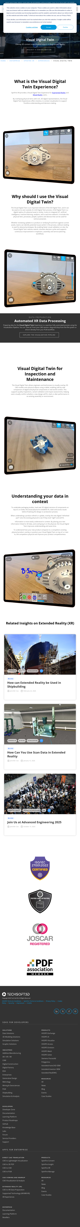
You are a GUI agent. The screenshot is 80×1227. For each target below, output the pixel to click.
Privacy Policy (50, 1001)
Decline (65, 27)
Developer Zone (8, 1109)
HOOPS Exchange (48, 1033)
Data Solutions (8, 1033)
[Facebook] (69, 1011)
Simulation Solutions (10, 1040)
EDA (4, 1071)
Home (3, 61)
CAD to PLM (7, 1171)
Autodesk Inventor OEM (50, 1069)
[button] (39, 49)
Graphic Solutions (9, 1044)
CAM (4, 1060)
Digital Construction (10, 1064)
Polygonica (45, 1062)
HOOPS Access (47, 1044)
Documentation (8, 1113)
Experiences (44, 61)
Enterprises (7, 1075)
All (42, 1082)
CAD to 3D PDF (8, 1164)
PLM (4, 1089)
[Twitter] (62, 1011)
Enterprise (15, 61)
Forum (5, 1135)
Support (5, 1142)
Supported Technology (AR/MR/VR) (16, 1193)
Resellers (6, 1217)
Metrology (6, 1082)
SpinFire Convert (47, 1161)
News (43, 1085)
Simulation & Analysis (10, 1096)
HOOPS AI (45, 1037)
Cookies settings (32, 27)
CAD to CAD (7, 1168)
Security (11, 1003)
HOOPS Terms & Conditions (11, 1001)
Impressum (20, 1003)
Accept (48, 27)
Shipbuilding (7, 1093)
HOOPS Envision (47, 1047)
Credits (29, 1003)
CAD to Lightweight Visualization (15, 1161)
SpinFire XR (45, 1168)
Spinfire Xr (29, 61)
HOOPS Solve (46, 1055)
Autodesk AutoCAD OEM (50, 1065)
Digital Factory (8, 1067)
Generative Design (9, 1078)
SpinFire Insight (47, 1164)
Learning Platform (9, 1117)
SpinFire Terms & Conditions (34, 1001)
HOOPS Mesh (46, 1051)
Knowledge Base (8, 1127)
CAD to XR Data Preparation (13, 1190)
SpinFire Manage (47, 1171)
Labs (4, 1131)
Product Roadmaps (10, 1120)
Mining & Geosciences (11, 1085)
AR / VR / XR (7, 1057)
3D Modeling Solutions (11, 1037)
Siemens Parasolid (48, 1058)
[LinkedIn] (56, 1011)
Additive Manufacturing (11, 1053)
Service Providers (9, 1138)
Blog (43, 1089)
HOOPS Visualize (47, 1040)
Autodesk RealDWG (49, 1073)
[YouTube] (75, 1011)
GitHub (5, 1124)
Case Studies (46, 1096)
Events (44, 1093)
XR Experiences (8, 1197)
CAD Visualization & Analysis (13, 1180)
